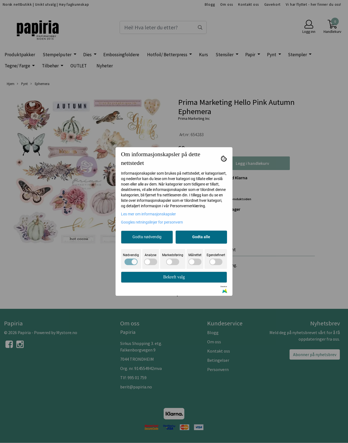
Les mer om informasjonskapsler (148, 214)
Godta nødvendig (146, 237)
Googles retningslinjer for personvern (152, 222)
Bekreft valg (174, 277)
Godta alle (201, 237)
